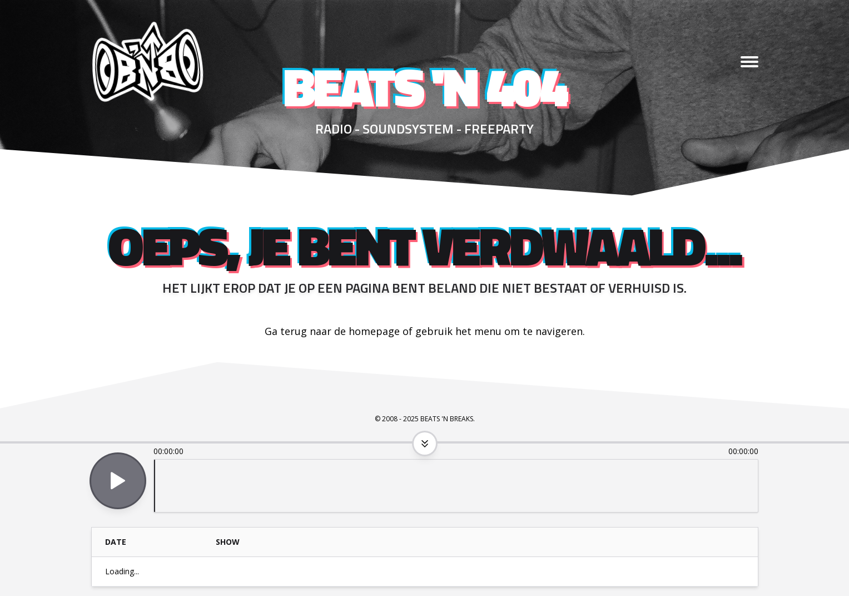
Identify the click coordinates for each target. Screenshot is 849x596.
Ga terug (286, 331)
